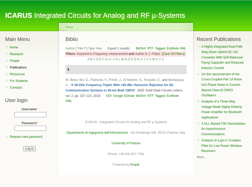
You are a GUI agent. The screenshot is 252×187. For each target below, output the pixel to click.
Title (80, 48)
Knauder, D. (152, 80)
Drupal (134, 164)
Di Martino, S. (132, 80)
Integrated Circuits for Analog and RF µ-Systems (95, 15)
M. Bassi (72, 80)
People (15, 61)
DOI (109, 96)
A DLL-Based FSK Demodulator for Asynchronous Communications (223, 129)
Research (16, 54)
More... (201, 157)
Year (99, 48)
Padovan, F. (99, 80)
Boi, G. (84, 80)
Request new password (26, 137)
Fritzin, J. (115, 80)
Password (30, 123)
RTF (150, 48)
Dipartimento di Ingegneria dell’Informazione (97, 132)
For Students (19, 81)
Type (91, 48)
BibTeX (141, 48)
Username (30, 109)
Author (70, 48)
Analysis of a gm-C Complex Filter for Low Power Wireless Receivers (221, 146)
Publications (18, 67)
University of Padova (126, 143)
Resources (17, 74)
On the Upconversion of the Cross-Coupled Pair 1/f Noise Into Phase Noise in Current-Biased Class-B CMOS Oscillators (221, 84)
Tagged (160, 48)
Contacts (16, 87)
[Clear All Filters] (173, 54)
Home (14, 47)
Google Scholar (124, 96)
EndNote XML (176, 48)
